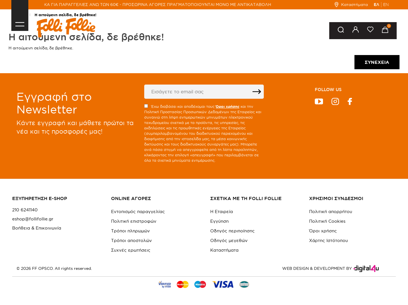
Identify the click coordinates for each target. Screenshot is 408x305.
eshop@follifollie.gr (32, 219)
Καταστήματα (351, 4)
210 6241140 (25, 210)
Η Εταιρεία (221, 211)
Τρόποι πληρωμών (130, 230)
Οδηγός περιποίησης (232, 230)
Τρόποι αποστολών (131, 240)
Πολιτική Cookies (327, 221)
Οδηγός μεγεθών (229, 240)
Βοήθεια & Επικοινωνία (36, 228)
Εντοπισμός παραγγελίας (138, 211)
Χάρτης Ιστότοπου (328, 240)
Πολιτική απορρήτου (330, 211)
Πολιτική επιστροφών (133, 221)
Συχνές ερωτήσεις (130, 250)
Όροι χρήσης (323, 230)
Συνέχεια (377, 62)
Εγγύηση (219, 221)
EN (386, 4)
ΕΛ (376, 4)
